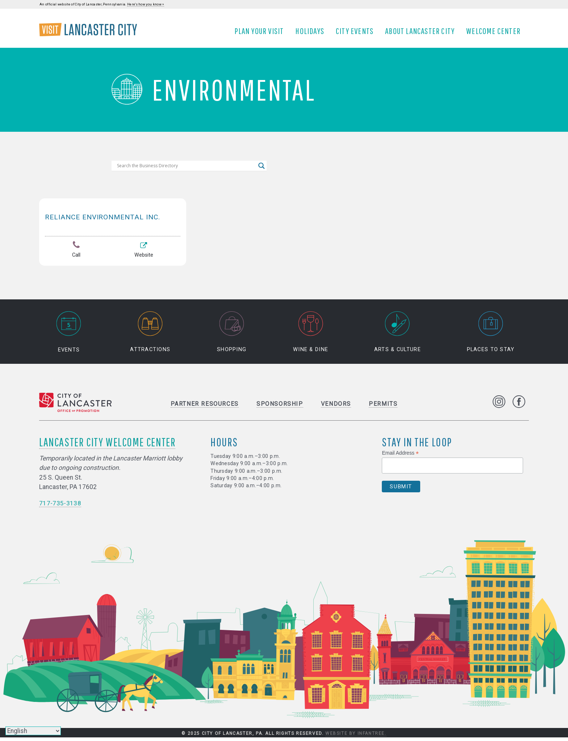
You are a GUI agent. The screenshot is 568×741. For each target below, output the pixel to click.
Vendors (336, 407)
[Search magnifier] (261, 171)
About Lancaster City (422, 34)
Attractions (150, 336)
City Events (357, 34)
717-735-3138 (60, 506)
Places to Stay (491, 336)
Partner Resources (205, 407)
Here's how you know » (145, 4)
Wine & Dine (310, 336)
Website (143, 256)
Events (69, 336)
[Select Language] (33, 731)
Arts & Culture (397, 336)
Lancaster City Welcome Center (107, 445)
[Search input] (186, 171)
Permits (383, 407)
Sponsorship (279, 407)
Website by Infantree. (356, 736)
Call (76, 256)
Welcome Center (496, 34)
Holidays (312, 34)
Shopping (231, 336)
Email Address (400, 456)
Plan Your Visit (261, 34)
